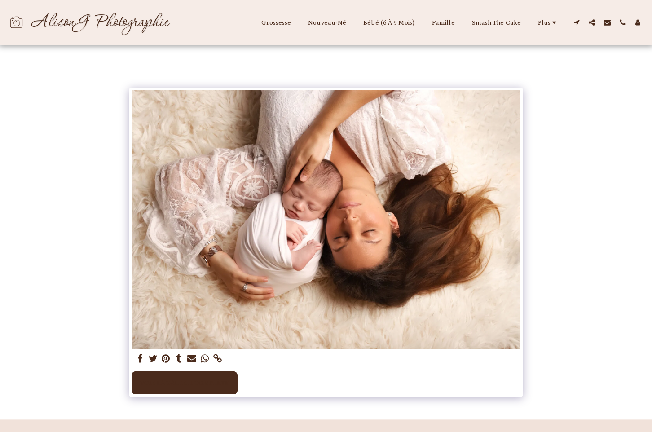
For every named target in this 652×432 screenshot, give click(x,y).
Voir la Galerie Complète (184, 382)
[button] (576, 22)
